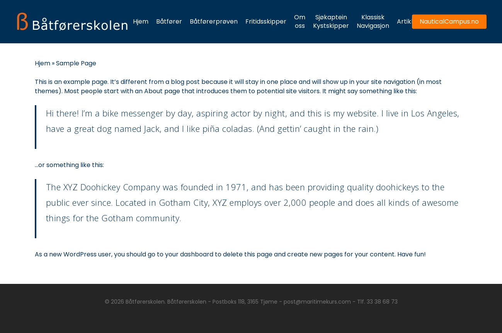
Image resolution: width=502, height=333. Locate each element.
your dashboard (189, 254)
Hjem (42, 63)
